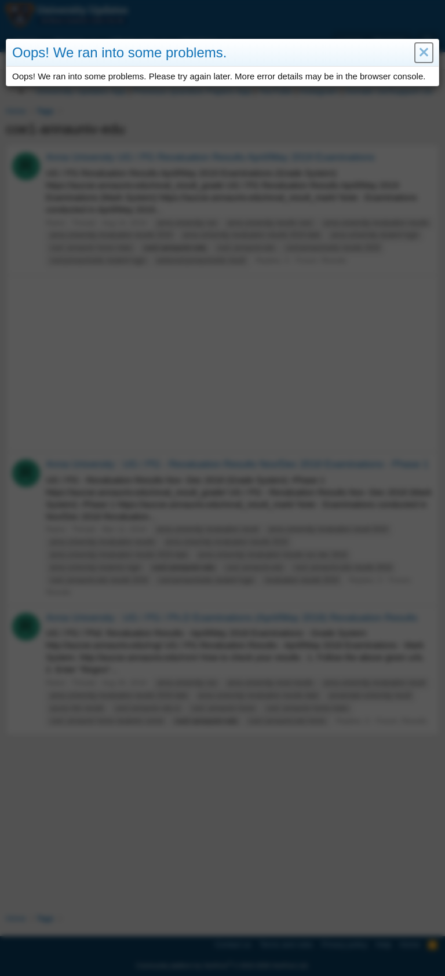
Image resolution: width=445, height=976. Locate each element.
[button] (424, 53)
